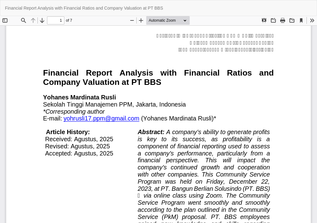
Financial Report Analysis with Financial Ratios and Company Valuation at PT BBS (84, 8)
